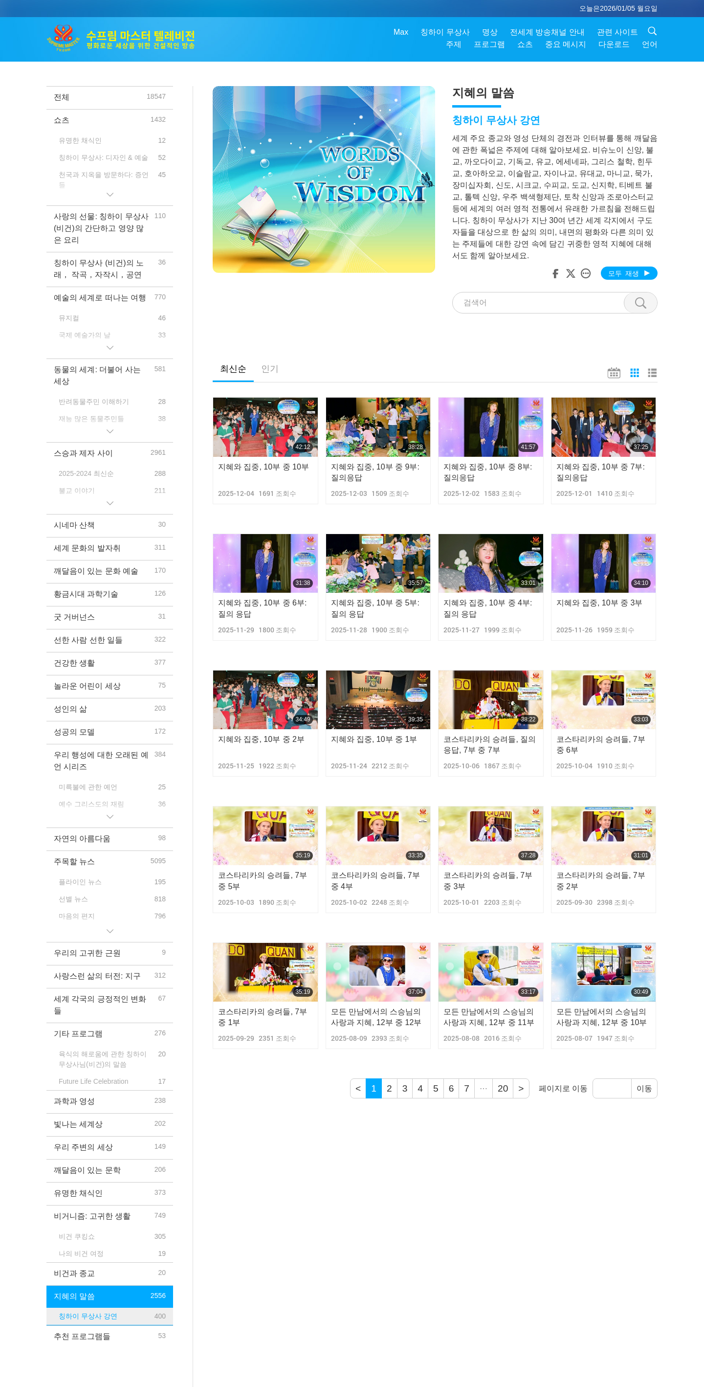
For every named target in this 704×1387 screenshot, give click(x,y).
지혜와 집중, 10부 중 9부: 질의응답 (375, 472)
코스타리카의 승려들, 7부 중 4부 (375, 880)
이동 (644, 1088)
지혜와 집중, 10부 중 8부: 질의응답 (487, 472)
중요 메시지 (565, 44)
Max (401, 32)
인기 (270, 369)
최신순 (233, 369)
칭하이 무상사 (444, 32)
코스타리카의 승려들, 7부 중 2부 (600, 880)
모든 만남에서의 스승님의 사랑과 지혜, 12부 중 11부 (488, 1017)
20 (503, 1088)
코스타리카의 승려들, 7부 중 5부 (262, 880)
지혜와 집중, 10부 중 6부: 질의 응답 (262, 608)
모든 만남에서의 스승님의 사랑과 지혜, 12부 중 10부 (601, 1017)
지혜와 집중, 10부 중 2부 (261, 739)
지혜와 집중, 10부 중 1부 (374, 739)
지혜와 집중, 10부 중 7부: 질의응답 (600, 472)
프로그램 (489, 44)
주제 (454, 44)
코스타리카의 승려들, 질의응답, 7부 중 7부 (489, 744)
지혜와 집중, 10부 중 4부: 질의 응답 (487, 608)
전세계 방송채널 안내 (547, 32)
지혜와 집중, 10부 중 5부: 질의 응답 (375, 608)
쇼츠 (525, 44)
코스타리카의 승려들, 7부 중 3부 (487, 880)
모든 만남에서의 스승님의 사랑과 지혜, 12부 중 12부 (376, 1017)
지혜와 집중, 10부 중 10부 (263, 467)
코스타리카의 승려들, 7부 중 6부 (600, 744)
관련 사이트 (617, 32)
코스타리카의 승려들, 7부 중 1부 (262, 1017)
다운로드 (614, 44)
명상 (490, 32)
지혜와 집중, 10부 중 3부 (599, 603)
